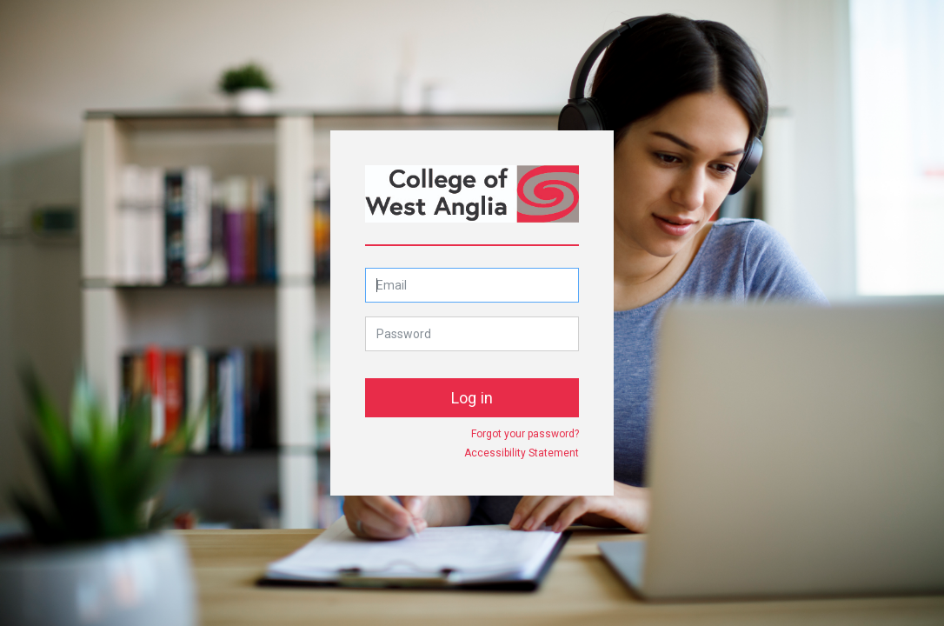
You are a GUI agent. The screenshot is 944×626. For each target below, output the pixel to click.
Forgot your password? (525, 434)
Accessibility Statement (521, 453)
